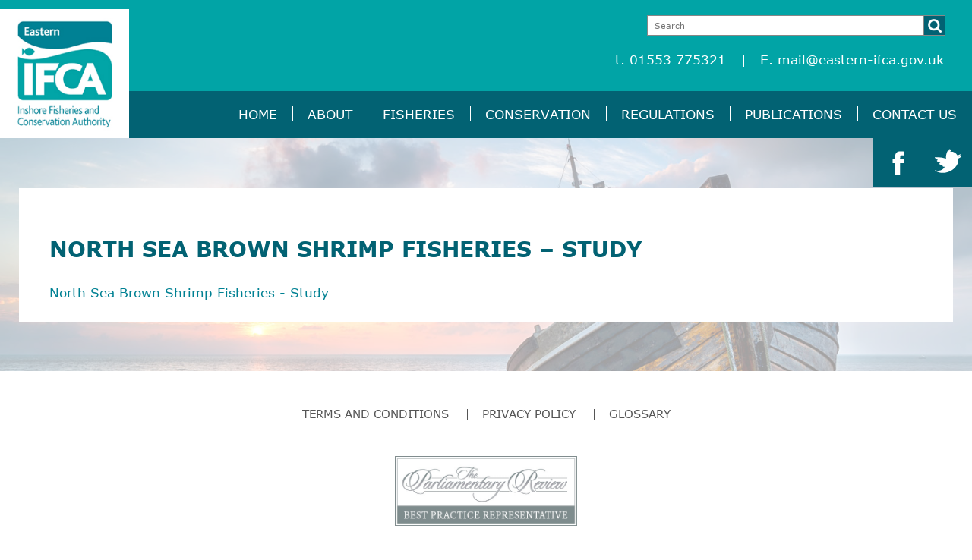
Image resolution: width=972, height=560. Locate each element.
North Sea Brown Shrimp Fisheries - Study (189, 292)
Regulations (668, 114)
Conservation (538, 114)
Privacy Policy (529, 413)
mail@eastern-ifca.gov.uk (861, 60)
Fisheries (419, 114)
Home (257, 114)
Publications (793, 114)
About (330, 114)
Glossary (640, 413)
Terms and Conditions (375, 413)
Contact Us (915, 114)
